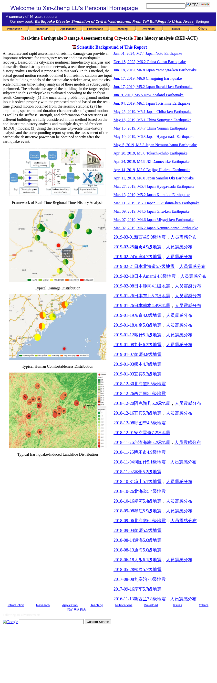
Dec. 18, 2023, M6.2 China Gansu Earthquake (150, 62)
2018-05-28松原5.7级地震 (138, 569)
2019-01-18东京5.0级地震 (138, 325)
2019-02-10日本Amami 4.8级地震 (145, 276)
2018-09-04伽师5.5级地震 (138, 530)
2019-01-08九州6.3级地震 (138, 344)
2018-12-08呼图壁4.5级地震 (140, 422)
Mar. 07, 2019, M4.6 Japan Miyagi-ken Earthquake (154, 220)
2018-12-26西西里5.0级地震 (140, 393)
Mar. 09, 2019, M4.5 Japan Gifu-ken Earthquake (151, 211)
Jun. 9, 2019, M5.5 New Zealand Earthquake (149, 95)
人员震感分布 (183, 237)
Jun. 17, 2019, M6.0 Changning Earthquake (148, 78)
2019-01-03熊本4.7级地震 (138, 364)
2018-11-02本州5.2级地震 (137, 471)
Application (70, 605)
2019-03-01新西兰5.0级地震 (140, 237)
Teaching (96, 605)
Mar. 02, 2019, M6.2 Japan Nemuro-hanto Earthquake (156, 228)
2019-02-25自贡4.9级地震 (138, 246)
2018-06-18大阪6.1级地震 (138, 559)
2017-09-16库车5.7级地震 (138, 589)
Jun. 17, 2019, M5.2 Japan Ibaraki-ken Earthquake (153, 87)
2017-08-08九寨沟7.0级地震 (140, 579)
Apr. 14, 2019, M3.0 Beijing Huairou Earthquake (152, 170)
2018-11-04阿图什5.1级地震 (140, 462)
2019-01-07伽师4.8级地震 (138, 354)
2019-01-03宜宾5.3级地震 (138, 374)
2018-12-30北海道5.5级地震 (140, 383)
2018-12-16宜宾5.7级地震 (138, 413)
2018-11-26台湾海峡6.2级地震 (142, 442)
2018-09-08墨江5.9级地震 (138, 510)
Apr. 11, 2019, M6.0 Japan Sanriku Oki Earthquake (154, 178)
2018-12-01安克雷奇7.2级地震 (142, 432)
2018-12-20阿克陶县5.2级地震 (142, 403)
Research (43, 605)
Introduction (16, 605)
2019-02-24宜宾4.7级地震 (138, 256)
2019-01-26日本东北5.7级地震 (142, 295)
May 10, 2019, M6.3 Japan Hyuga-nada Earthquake (154, 136)
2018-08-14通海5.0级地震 (138, 540)
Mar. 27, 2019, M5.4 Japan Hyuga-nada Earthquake (154, 186)
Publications (123, 605)
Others (203, 605)
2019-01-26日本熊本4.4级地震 (142, 305)
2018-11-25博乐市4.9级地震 (140, 452)
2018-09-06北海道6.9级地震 (140, 520)
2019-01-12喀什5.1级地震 (138, 334)
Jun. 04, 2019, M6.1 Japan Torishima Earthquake (152, 103)
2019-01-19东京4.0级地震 (138, 315)
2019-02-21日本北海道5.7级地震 (144, 266)
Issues (177, 605)
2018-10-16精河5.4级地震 (138, 501)
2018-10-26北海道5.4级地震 (140, 491)
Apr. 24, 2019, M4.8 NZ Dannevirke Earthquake (151, 161)
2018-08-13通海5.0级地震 (138, 550)
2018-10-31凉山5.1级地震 (138, 481)
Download (151, 605)
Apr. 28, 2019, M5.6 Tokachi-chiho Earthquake (150, 153)
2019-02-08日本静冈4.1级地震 (142, 286)
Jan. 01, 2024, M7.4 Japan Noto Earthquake (148, 53)
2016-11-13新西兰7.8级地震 (140, 598)
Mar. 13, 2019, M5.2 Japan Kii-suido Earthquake (152, 195)
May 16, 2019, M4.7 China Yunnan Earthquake (150, 128)
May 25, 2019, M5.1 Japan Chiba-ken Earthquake (152, 112)
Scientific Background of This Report (109, 47)
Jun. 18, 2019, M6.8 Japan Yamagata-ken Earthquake (155, 70)
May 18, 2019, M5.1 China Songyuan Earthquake (152, 120)
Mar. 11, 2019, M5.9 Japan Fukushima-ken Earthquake (156, 203)
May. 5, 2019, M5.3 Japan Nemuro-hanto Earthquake (155, 145)
